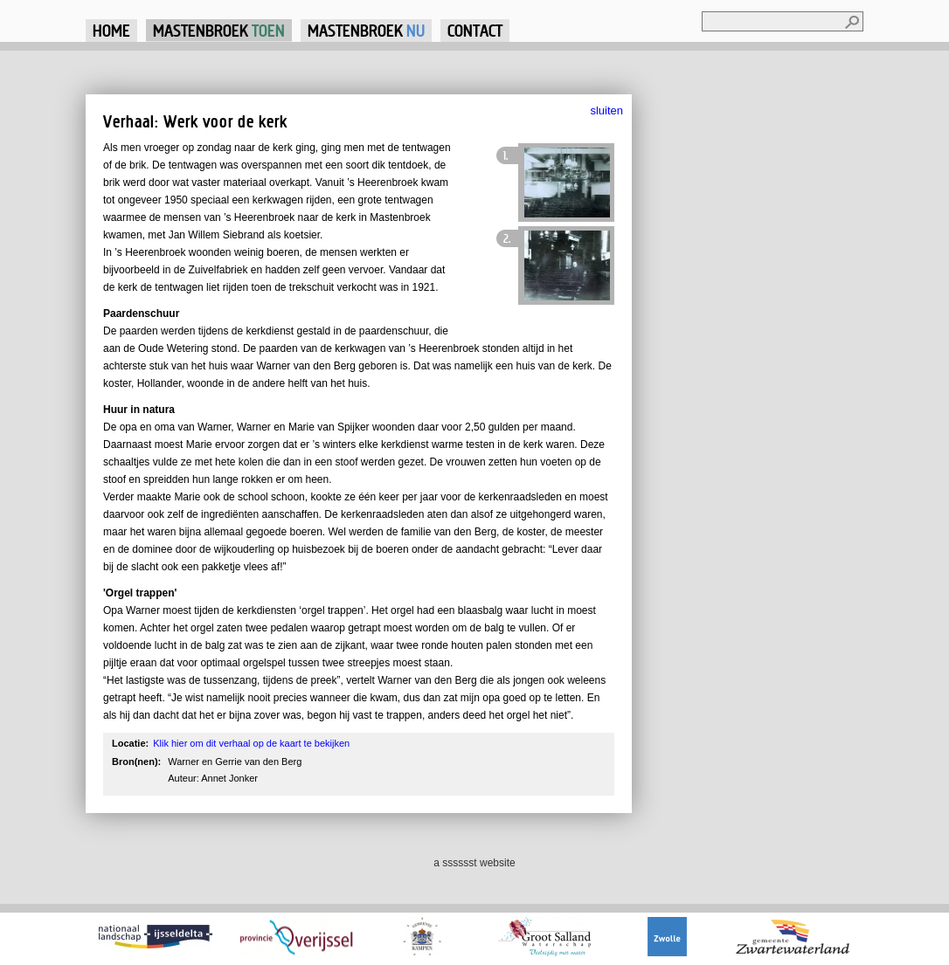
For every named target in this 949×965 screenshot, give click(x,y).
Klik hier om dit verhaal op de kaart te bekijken (251, 743)
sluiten (606, 110)
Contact (474, 30)
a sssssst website (474, 863)
